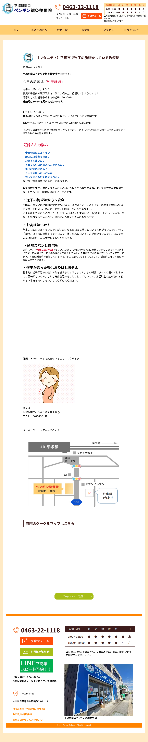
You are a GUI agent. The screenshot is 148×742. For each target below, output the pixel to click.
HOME (16, 30)
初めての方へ (39, 30)
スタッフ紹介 (132, 30)
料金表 (85, 30)
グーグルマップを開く (74, 596)
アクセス (108, 30)
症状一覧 (62, 30)
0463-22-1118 (81, 6)
